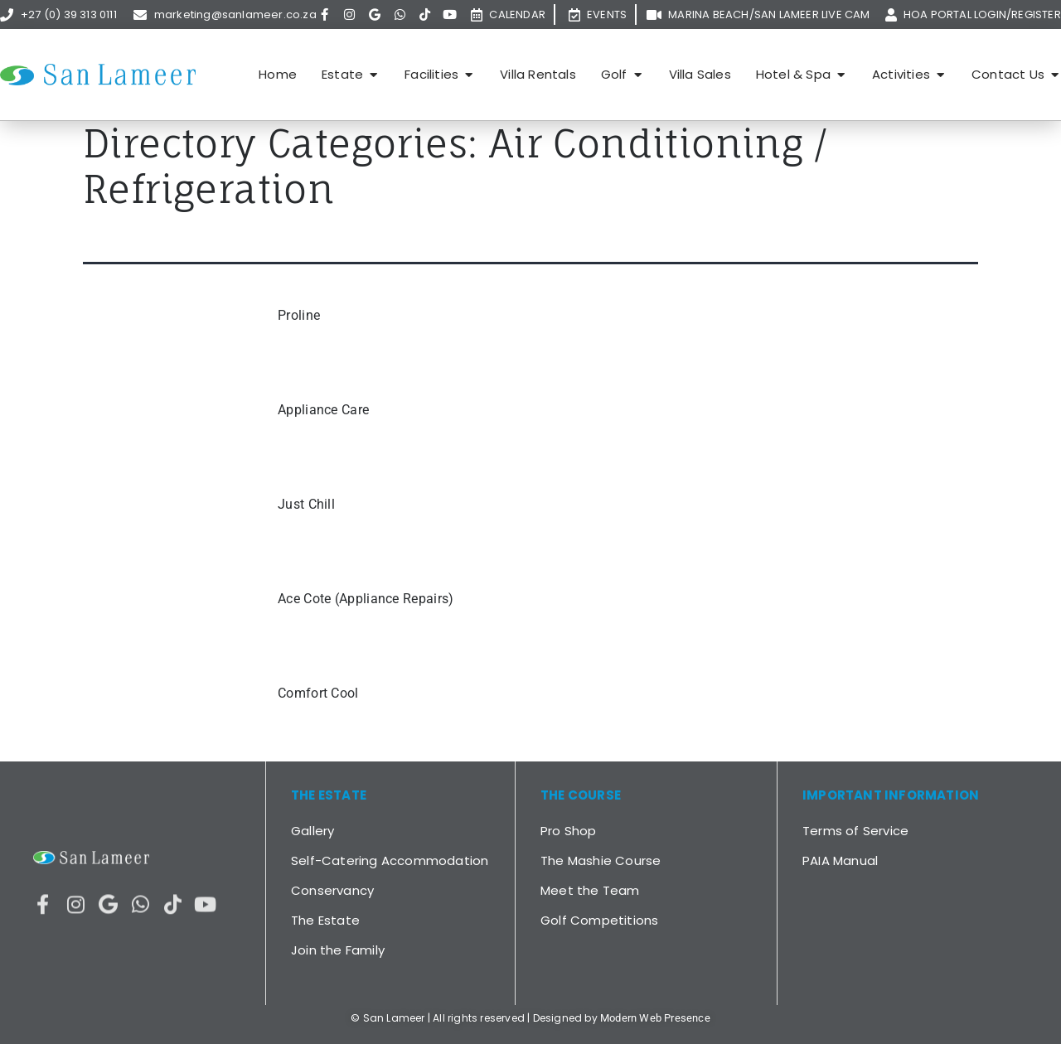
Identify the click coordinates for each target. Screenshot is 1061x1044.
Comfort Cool (318, 693)
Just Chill (306, 504)
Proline (299, 315)
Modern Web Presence (655, 1018)
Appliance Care (323, 410)
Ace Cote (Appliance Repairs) (365, 599)
